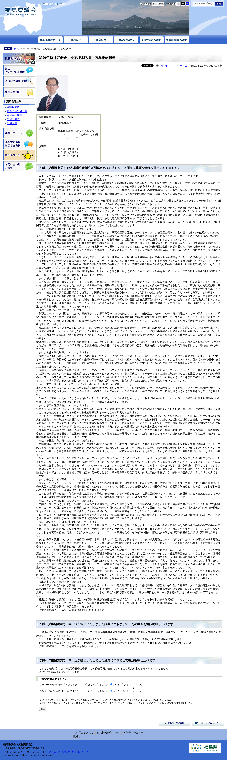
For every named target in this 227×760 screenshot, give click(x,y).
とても (91, 684)
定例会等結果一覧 (17, 111)
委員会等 (12, 123)
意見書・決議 (14, 115)
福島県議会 (20, 11)
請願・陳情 (13, 119)
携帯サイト (59, 4)
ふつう (116, 684)
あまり (127, 684)
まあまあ (103, 684)
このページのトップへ (208, 723)
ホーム (17, 48)
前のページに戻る (174, 723)
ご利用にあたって (83, 732)
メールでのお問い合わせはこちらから (70, 752)
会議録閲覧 (13, 107)
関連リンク (79, 736)
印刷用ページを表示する (173, 65)
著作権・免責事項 (133, 732)
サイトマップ (47, 4)
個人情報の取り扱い (108, 732)
